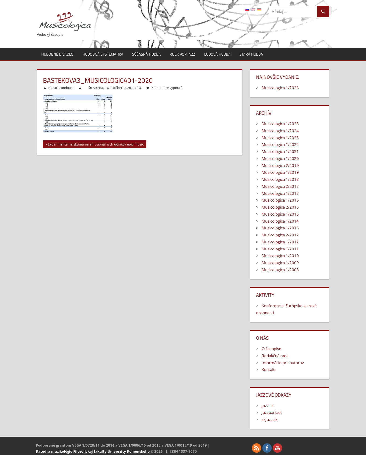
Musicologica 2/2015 (280, 207)
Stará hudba (251, 54)
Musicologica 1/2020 (280, 158)
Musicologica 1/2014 (280, 221)
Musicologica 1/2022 (280, 144)
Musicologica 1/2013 (280, 228)
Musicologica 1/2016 (280, 200)
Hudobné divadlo (57, 54)
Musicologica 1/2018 (280, 179)
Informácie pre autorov (283, 362)
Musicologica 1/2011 (280, 249)
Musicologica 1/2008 (280, 269)
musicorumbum (60, 87)
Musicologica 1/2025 (280, 123)
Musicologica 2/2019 (280, 165)
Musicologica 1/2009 (280, 262)
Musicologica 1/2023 (280, 137)
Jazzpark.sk (272, 412)
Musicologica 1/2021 (280, 151)
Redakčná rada (275, 355)
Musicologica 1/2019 (280, 172)
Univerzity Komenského (129, 451)
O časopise (271, 348)
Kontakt (269, 369)
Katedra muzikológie (54, 451)
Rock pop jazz (182, 54)
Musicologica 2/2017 (280, 186)
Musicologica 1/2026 (280, 87)
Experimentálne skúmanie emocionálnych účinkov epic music (96, 145)
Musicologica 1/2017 (280, 193)
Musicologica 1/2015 (280, 214)
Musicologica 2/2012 (280, 235)
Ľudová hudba (217, 54)
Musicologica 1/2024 (280, 130)
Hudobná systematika (103, 54)
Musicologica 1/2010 (280, 255)
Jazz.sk (268, 405)
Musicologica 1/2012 (280, 242)
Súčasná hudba (146, 54)
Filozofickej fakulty (90, 451)
